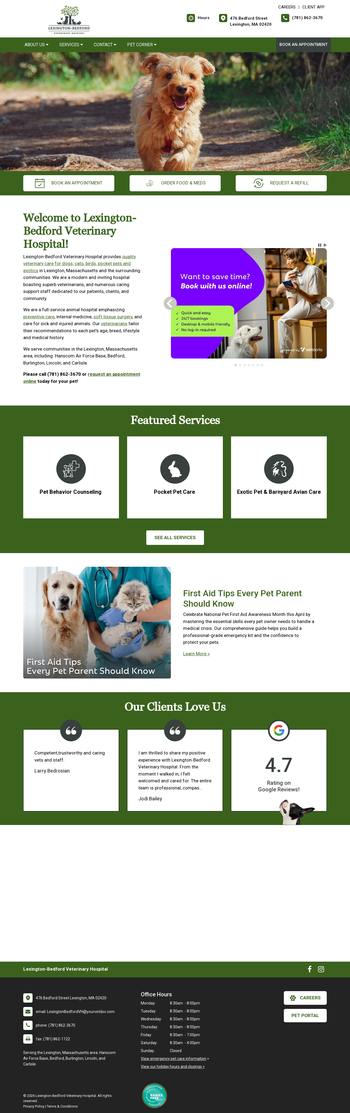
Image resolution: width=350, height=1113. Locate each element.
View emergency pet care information (173, 1058)
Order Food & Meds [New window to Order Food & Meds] (175, 183)
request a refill (281, 183)
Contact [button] (105, 44)
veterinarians (114, 323)
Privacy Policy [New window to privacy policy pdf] (33, 1106)
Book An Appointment (303, 44)
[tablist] (249, 365)
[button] (319, 245)
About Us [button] (36, 44)
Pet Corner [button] (141, 44)
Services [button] (71, 44)
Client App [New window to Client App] (313, 7)
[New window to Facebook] (309, 970)
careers (305, 998)
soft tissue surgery (113, 316)
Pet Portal (305, 1015)
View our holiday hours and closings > (173, 1066)
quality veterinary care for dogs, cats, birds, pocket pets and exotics (79, 263)
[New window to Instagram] (321, 970)
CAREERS (287, 7)
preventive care (38, 316)
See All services (175, 537)
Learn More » (196, 653)
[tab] (235, 365)
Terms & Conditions (62, 1106)
